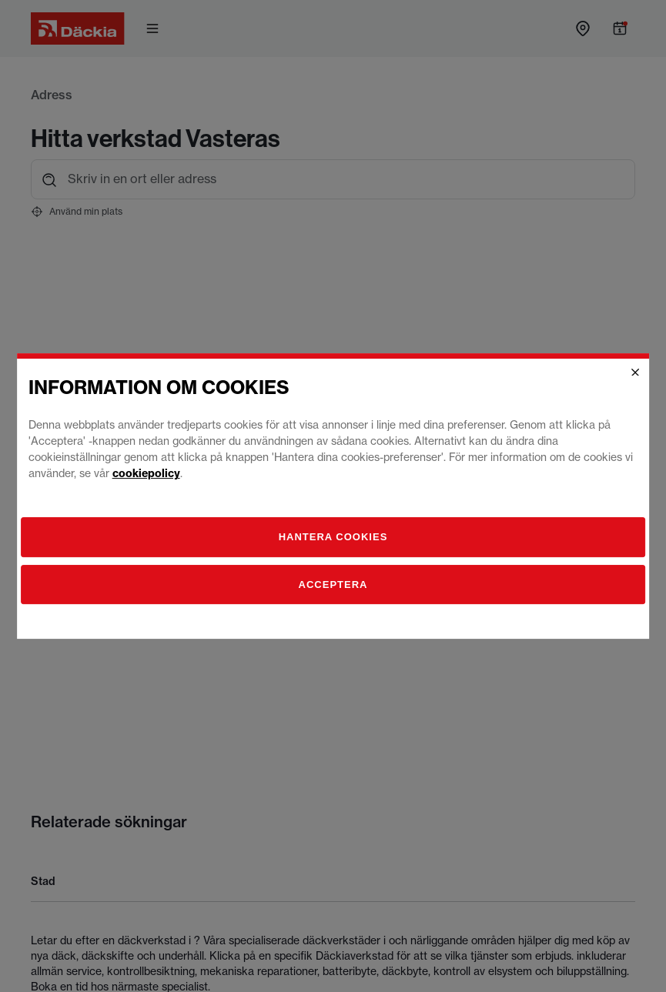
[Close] (635, 372)
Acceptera (333, 584)
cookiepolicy (146, 473)
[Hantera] (333, 537)
